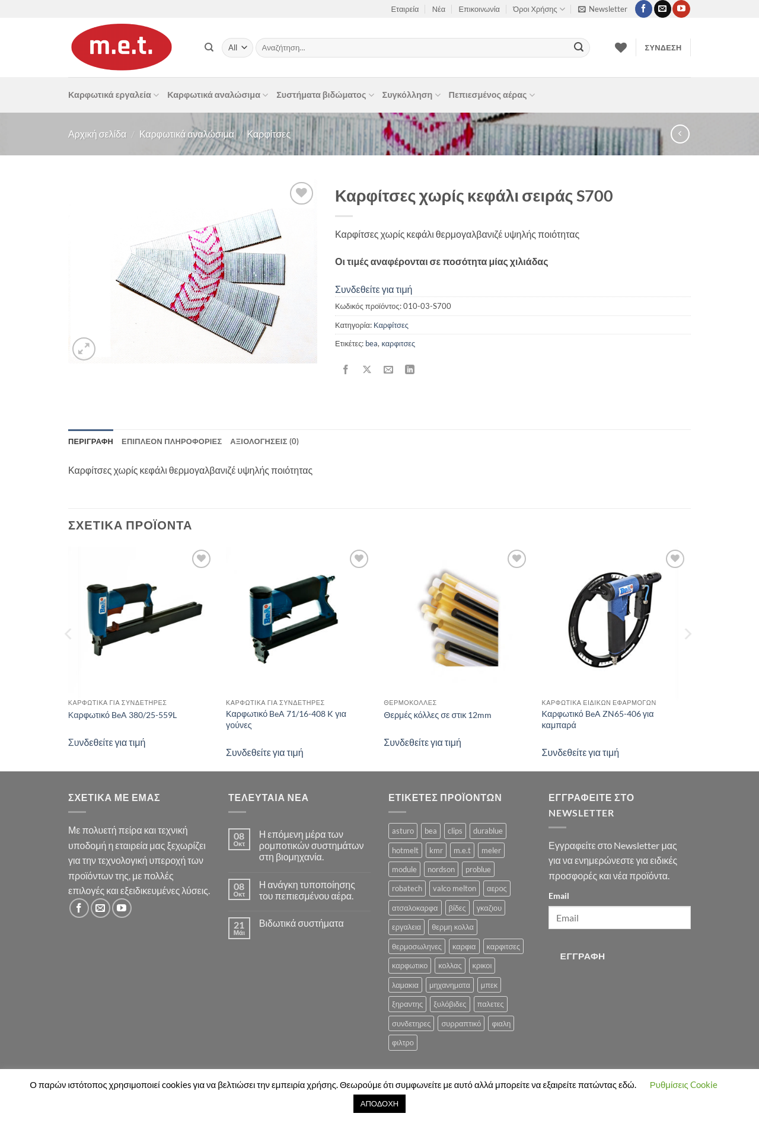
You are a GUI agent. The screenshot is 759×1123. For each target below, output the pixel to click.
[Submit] (579, 48)
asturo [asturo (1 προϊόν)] (403, 830)
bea (371, 343)
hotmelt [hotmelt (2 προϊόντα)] (405, 850)
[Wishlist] (621, 47)
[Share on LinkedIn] (410, 370)
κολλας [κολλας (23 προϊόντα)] (449, 965)
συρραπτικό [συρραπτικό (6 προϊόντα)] (461, 1023)
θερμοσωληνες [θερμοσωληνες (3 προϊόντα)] (417, 946)
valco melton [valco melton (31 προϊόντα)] (454, 888)
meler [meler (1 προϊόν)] (491, 850)
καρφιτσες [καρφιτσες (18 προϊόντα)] (504, 946)
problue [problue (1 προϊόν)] (478, 869)
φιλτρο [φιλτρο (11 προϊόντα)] (403, 1042)
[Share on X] (367, 370)
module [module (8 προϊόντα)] (404, 869)
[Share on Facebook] (346, 370)
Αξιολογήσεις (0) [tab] (264, 441)
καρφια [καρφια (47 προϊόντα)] (464, 946)
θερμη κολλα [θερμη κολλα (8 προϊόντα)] (453, 926)
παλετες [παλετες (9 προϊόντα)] (490, 1004)
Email (558, 896)
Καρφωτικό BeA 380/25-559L (122, 715)
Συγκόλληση (411, 95)
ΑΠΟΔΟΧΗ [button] (379, 1103)
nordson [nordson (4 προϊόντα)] (441, 869)
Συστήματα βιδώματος (325, 95)
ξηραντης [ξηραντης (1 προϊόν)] (407, 1004)
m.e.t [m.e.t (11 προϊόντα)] (462, 850)
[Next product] (680, 134)
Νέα (438, 9)
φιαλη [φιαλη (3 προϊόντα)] (501, 1023)
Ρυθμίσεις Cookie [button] (683, 1084)
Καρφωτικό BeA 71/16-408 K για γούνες (286, 719)
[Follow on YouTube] (681, 9)
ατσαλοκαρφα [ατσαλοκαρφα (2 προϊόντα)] (415, 908)
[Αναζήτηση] (209, 47)
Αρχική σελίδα (97, 133)
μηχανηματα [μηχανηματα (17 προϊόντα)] (449, 985)
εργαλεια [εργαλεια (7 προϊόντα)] (406, 926)
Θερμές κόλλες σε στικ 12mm (438, 715)
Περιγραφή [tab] (90, 441)
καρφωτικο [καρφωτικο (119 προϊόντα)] (410, 965)
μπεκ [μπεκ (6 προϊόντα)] (489, 985)
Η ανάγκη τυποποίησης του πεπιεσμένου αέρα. (307, 890)
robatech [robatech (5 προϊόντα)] (407, 888)
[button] (602, 9)
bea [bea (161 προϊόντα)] (431, 830)
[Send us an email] (662, 9)
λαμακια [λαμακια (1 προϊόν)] (405, 985)
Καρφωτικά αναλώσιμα (217, 95)
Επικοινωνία (479, 9)
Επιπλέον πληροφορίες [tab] (172, 441)
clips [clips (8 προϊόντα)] (455, 830)
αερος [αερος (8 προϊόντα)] (497, 888)
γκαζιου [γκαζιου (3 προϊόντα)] (489, 908)
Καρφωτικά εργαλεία (113, 95)
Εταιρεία (405, 9)
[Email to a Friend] (388, 370)
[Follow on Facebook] (643, 9)
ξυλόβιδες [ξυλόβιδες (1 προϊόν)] (449, 1004)
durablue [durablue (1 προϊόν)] (488, 830)
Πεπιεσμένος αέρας (492, 95)
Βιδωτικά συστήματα (301, 923)
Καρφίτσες (269, 133)
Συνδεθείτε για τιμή (374, 289)
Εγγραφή (582, 955)
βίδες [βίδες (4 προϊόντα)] (457, 908)
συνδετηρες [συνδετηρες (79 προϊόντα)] (411, 1023)
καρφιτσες (398, 343)
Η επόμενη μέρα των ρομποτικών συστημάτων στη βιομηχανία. (311, 845)
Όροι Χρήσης (539, 9)
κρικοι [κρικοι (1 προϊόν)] (482, 965)
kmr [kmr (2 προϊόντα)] (436, 850)
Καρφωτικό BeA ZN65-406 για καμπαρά (598, 719)
